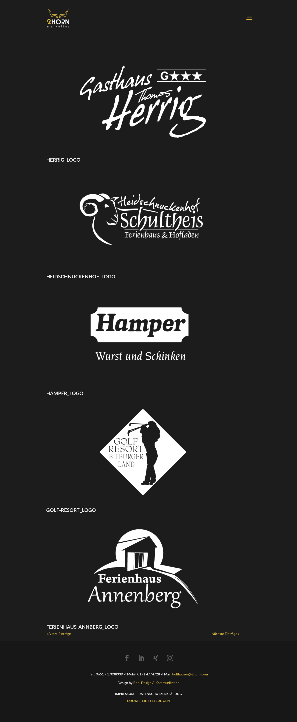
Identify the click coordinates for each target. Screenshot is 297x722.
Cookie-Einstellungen (148, 701)
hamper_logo (64, 393)
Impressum (124, 693)
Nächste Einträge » (225, 634)
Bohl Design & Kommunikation (156, 683)
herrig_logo (63, 160)
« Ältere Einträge (58, 634)
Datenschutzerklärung (160, 693)
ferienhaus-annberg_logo (82, 627)
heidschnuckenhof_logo (80, 276)
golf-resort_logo (71, 510)
